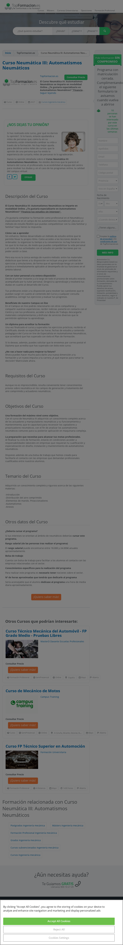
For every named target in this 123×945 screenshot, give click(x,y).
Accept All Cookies (59, 921)
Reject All (59, 929)
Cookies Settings (59, 938)
